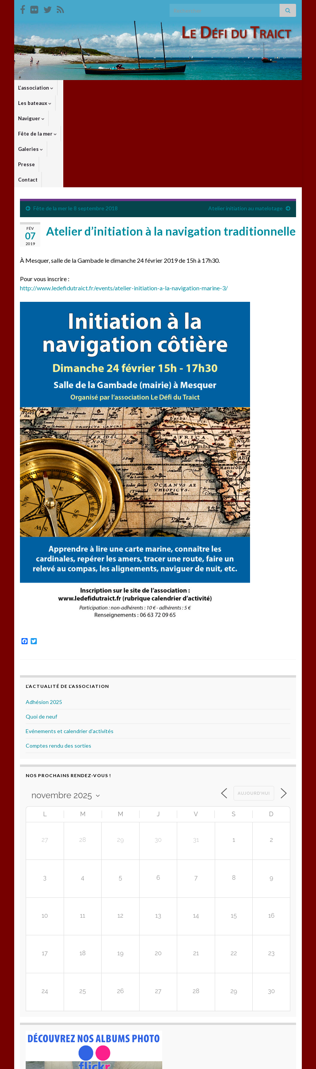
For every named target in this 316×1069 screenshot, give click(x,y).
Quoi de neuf (41, 628)
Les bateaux (78, 88)
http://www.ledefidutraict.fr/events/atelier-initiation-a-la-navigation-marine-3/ (124, 199)
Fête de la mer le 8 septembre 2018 (75, 120)
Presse (225, 88)
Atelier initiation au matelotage (245, 120)
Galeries (196, 88)
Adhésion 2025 (44, 614)
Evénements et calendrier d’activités (70, 643)
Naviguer (116, 88)
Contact (252, 88)
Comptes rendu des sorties (58, 657)
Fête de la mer (156, 88)
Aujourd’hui (254, 705)
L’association (35, 88)
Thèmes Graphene (83, 1059)
